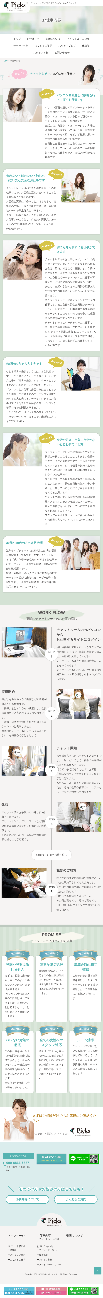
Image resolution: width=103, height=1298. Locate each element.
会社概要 (43, 1254)
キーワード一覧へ (47, 1250)
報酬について (53, 38)
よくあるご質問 (43, 45)
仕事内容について (27, 1199)
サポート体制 (20, 45)
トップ (17, 38)
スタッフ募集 (40, 52)
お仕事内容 (33, 38)
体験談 (86, 45)
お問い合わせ (62, 52)
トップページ (16, 1235)
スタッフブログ (67, 45)
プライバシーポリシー (50, 1264)
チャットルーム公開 (78, 38)
